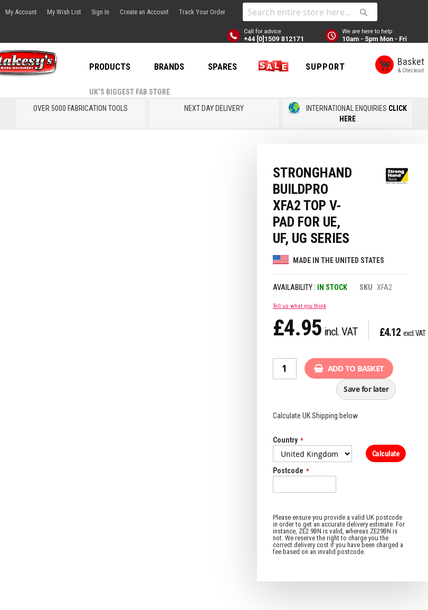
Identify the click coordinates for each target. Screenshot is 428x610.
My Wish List (64, 12)
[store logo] (47, 65)
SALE (307, 66)
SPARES (258, 66)
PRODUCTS (145, 66)
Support (145, 105)
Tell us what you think (299, 334)
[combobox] (310, 12)
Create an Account (144, 12)
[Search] (363, 12)
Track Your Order (202, 12)
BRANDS (205, 66)
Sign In (100, 12)
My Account (20, 12)
